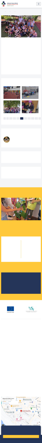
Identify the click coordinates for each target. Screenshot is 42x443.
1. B (14, 244)
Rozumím (21, 436)
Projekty (7, 282)
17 (36, 118)
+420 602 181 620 (6, 351)
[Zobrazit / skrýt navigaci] (38, 3)
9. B (34, 254)
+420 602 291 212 (6, 363)
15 (29, 118)
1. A (8, 244)
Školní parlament (9, 284)
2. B (14, 247)
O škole (7, 277)
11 (14, 118)
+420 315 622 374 (6, 361)
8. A (28, 251)
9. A (28, 254)
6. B (31, 244)
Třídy (12, 11)
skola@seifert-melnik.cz (8, 366)
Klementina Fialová (20, 138)
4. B (17, 11)
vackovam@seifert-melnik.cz (9, 353)
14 (25, 118)
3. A (8, 251)
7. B (34, 247)
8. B (34, 251)
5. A (8, 257)
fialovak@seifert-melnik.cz (18, 141)
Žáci (7, 11)
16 (32, 118)
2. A (8, 247)
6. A (28, 244)
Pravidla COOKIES (13, 441)
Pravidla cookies (7, 433)
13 (21, 118)
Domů (2, 11)
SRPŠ (6, 287)
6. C (34, 244)
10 (11, 118)
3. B (14, 251)
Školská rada (8, 279)
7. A (28, 247)
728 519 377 (15, 142)
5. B (14, 257)
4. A (8, 254)
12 (18, 118)
